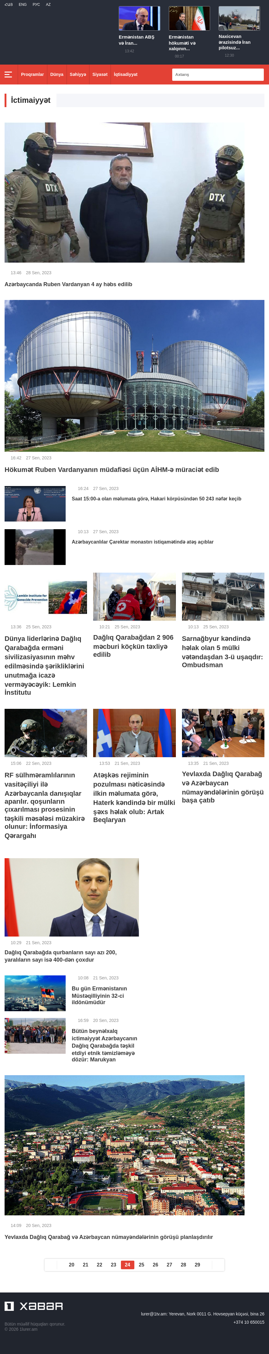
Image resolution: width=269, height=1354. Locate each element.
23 (113, 1264)
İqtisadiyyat (125, 74)
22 (99, 1264)
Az (48, 4)
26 (155, 1264)
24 (127, 1264)
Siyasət (100, 74)
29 (197, 1264)
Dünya (57, 74)
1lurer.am (28, 1329)
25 (141, 1264)
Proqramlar (32, 74)
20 (72, 1264)
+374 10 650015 (248, 1322)
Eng (23, 4)
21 (85, 1264)
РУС (36, 4)
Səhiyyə (78, 74)
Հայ (9, 4)
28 (183, 1264)
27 (169, 1264)
